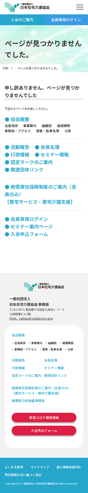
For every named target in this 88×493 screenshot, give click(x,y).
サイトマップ (40, 467)
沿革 (68, 130)
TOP (5, 68)
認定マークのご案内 (32, 162)
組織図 (47, 125)
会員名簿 (50, 146)
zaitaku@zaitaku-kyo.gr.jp (36, 318)
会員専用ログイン (66, 19)
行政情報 (20, 154)
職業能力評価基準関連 (28, 400)
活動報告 (20, 146)
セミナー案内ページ (32, 226)
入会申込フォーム (29, 234)
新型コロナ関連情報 (44, 417)
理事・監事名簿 (47, 130)
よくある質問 (14, 467)
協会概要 (20, 119)
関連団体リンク (27, 169)
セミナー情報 (55, 154)
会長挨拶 (11, 125)
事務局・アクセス (18, 130)
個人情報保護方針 (69, 467)
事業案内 (29, 125)
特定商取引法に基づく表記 (23, 475)
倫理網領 (63, 125)
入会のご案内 (22, 19)
